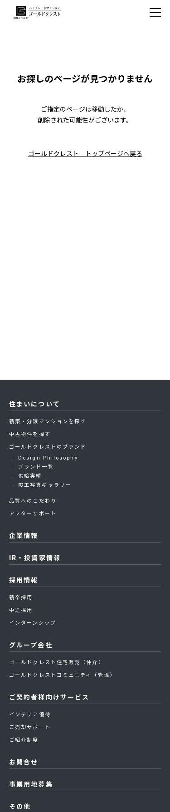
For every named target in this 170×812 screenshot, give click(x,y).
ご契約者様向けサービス (49, 697)
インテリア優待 (30, 715)
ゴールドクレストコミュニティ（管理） (62, 675)
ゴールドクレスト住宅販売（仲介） (56, 662)
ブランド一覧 (36, 467)
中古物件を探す (30, 434)
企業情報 (23, 535)
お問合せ (23, 762)
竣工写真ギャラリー (45, 485)
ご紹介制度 (24, 740)
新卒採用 (21, 598)
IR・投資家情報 (35, 558)
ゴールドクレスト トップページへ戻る (85, 153)
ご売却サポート (30, 727)
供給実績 (30, 476)
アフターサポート (33, 514)
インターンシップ (32, 623)
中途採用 (21, 610)
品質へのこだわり (33, 501)
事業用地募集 (31, 784)
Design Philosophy (48, 458)
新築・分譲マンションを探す (47, 422)
